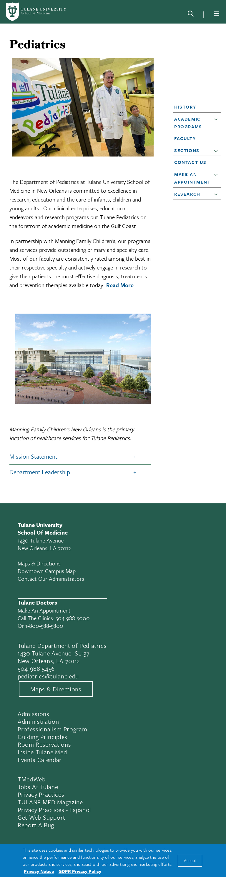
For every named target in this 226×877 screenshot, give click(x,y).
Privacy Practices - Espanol (54, 809)
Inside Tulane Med (42, 752)
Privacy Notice (39, 871)
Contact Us (190, 162)
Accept (190, 860)
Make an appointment (44, 610)
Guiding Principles (42, 736)
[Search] (190, 14)
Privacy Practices (41, 794)
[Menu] (216, 13)
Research (187, 194)
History (185, 107)
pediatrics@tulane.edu (48, 676)
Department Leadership (39, 471)
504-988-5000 (73, 618)
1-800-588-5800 (44, 626)
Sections (187, 150)
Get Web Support (41, 817)
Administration (38, 721)
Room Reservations (44, 744)
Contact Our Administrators (51, 579)
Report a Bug (36, 825)
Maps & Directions (39, 563)
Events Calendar (40, 759)
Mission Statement (33, 456)
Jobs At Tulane (38, 786)
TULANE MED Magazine (50, 802)
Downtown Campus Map (47, 571)
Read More (120, 285)
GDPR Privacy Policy (80, 871)
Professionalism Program (52, 729)
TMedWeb (32, 779)
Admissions (33, 713)
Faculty (185, 138)
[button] (195, 107)
